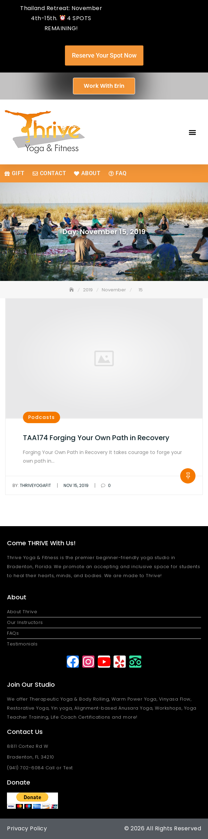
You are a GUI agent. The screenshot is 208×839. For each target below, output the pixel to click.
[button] (192, 132)
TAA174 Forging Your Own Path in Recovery (96, 438)
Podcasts (41, 417)
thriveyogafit (32, 485)
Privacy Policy (27, 828)
